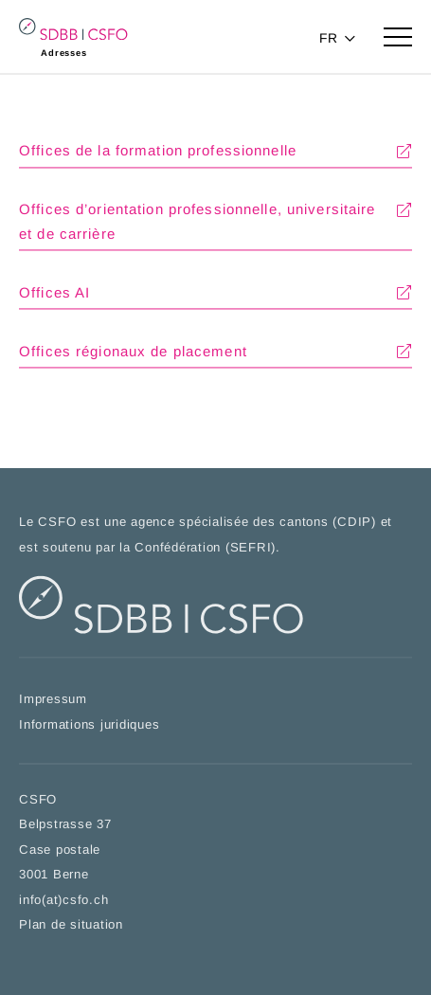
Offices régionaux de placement (133, 353)
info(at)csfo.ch (63, 901)
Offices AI (54, 293)
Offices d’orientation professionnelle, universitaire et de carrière (197, 223)
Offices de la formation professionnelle (157, 152)
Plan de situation (71, 925)
